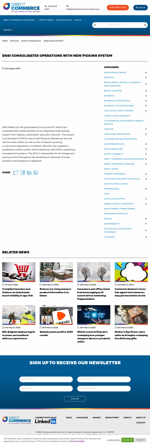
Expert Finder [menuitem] (46, 20)
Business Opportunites (117, 101)
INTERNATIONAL (112, 189)
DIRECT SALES (111, 169)
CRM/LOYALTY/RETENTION (117, 134)
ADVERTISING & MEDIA (115, 73)
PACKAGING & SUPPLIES (116, 214)
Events (127, 418)
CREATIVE (109, 129)
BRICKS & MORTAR (113, 91)
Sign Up (75, 399)
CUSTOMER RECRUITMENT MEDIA (120, 139)
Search (145, 25)
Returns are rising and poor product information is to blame (55, 292)
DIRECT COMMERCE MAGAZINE (119, 164)
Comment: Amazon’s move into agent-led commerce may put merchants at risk (130, 292)
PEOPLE (108, 219)
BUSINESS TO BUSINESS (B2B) (119, 106)
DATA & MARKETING (113, 149)
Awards (97, 418)
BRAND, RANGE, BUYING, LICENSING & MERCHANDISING (122, 84)
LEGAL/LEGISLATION (114, 199)
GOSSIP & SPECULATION (116, 184)
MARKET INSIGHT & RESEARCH (119, 204)
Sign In (141, 8)
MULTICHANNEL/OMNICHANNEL (119, 209)
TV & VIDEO (109, 237)
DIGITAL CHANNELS (113, 154)
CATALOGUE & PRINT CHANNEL (119, 111)
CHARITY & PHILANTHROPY (117, 116)
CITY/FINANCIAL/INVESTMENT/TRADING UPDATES (124, 122)
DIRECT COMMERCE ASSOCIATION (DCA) (124, 159)
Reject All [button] (140, 440)
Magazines (82, 418)
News (5, 41)
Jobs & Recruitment (53, 41)
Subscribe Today (117, 7)
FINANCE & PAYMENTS (115, 174)
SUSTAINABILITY (112, 224)
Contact (140, 423)
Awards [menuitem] (7, 30)
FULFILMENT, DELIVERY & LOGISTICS (122, 179)
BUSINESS (109, 96)
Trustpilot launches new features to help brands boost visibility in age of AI (17, 292)
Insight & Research (31, 41)
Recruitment (112, 418)
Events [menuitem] (77, 20)
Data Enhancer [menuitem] (64, 20)
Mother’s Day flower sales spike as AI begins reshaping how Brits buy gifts (131, 335)
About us (140, 418)
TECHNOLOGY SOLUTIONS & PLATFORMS (118, 230)
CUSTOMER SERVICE (114, 144)
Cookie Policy (114, 440)
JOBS (106, 194)
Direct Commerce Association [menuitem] (19, 20)
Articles (14, 41)
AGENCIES (109, 78)
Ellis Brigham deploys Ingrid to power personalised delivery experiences (18, 335)
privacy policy (77, 441)
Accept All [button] (127, 440)
